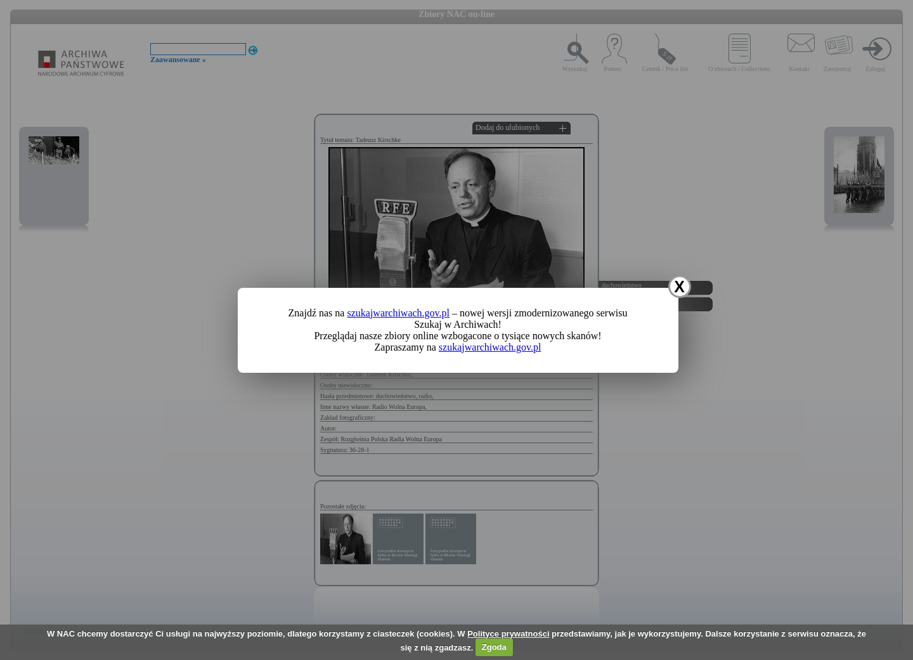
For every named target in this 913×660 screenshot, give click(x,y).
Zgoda (494, 647)
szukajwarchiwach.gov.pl (398, 312)
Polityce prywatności (508, 633)
